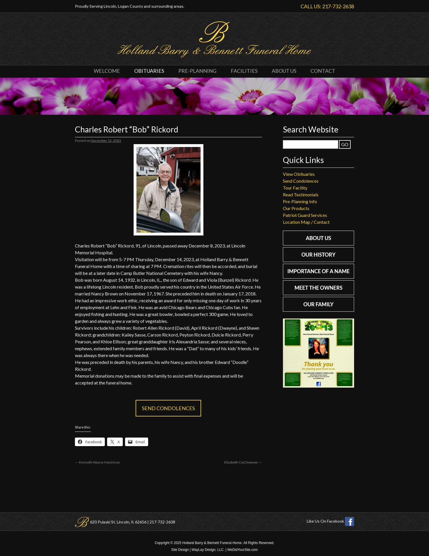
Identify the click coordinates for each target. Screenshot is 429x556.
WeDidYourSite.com (242, 550)
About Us (284, 71)
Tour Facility (295, 187)
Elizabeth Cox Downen (243, 462)
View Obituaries (299, 174)
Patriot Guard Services (305, 215)
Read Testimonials (300, 194)
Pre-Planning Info (300, 201)
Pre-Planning (197, 71)
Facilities (244, 71)
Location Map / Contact (306, 222)
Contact (322, 71)
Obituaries (149, 71)
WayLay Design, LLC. (208, 550)
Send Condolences (168, 408)
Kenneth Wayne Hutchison (97, 462)
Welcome (107, 71)
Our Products (296, 208)
